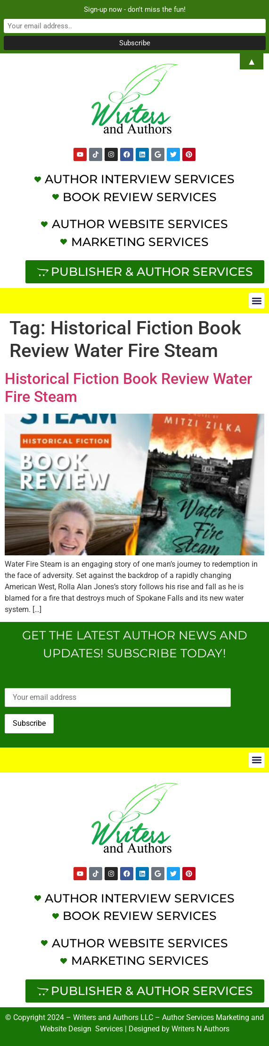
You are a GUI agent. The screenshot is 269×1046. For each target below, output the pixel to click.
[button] (256, 300)
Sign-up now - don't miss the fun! (135, 9)
